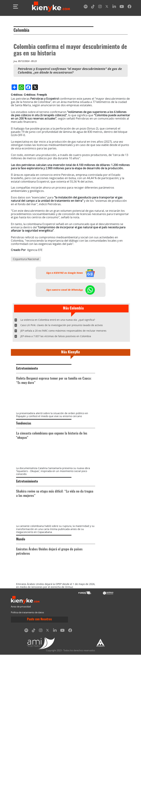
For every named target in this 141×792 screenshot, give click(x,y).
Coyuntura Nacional (26, 324)
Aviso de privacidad (21, 744)
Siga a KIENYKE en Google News (70, 338)
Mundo (20, 658)
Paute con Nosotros (39, 756)
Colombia (21, 30)
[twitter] (107, 7)
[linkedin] (114, 7)
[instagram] (100, 7)
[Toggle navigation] (15, 6)
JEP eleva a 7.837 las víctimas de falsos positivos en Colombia (55, 401)
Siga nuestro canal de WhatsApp (70, 354)
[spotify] (86, 7)
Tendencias (23, 506)
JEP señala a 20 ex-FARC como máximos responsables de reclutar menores (63, 395)
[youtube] (122, 7)
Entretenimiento (27, 433)
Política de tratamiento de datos (27, 749)
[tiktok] (93, 7)
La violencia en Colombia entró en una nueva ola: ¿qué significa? (57, 384)
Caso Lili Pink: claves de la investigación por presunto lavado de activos (61, 390)
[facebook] (129, 7)
